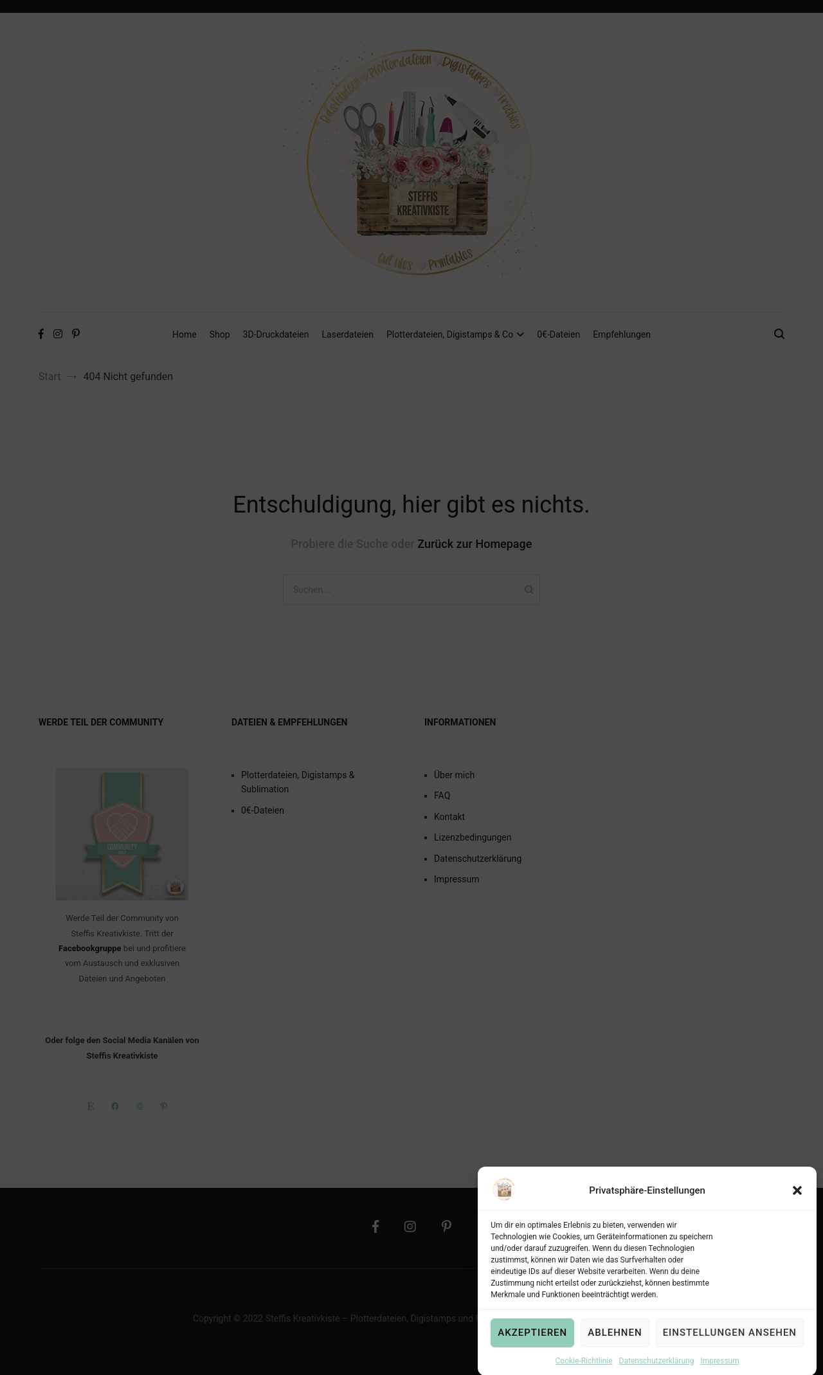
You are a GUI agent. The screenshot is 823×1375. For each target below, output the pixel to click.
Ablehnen (615, 1343)
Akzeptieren (532, 1343)
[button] (797, 1201)
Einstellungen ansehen (730, 1343)
